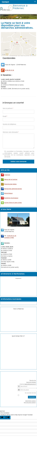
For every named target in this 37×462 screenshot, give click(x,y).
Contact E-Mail (9, 237)
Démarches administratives (11, 189)
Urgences (5, 175)
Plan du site (33, 380)
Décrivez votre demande (11, 132)
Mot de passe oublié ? (30, 402)
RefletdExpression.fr (30, 384)
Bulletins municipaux (9, 198)
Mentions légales (31, 382)
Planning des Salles (10, 184)
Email (5, 116)
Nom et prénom (8, 108)
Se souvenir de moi (30, 393)
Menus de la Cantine (9, 179)
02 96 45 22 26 (7, 70)
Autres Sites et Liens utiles (11, 202)
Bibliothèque (8, 193)
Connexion (32, 397)
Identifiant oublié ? (30, 401)
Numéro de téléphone (9, 124)
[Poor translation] (7, 417)
